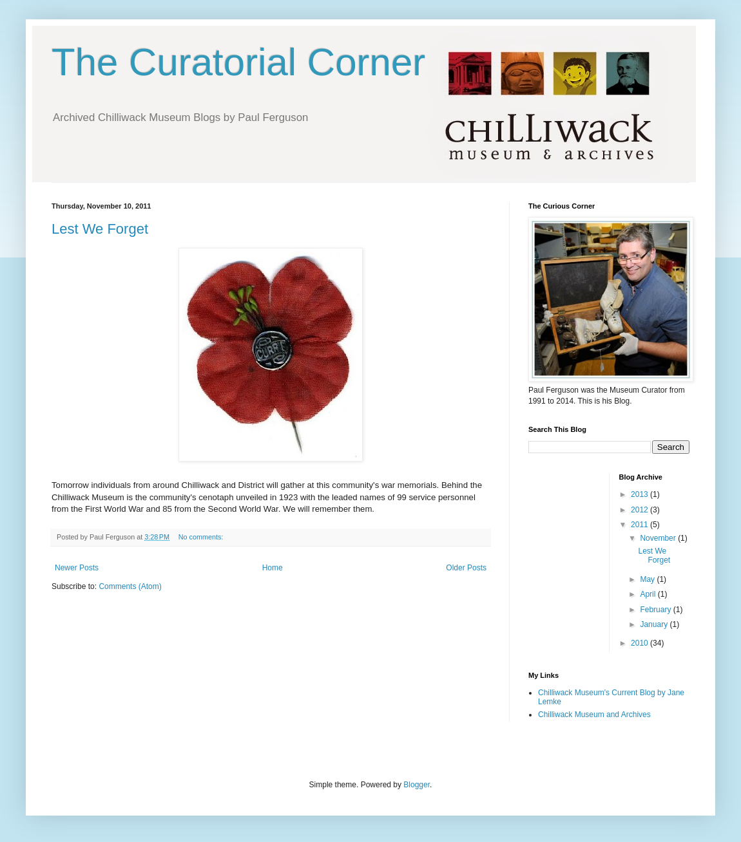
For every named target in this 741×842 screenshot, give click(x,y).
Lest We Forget (100, 229)
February (656, 609)
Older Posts (466, 567)
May (648, 579)
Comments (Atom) (130, 586)
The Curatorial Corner (238, 62)
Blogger (416, 784)
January (654, 624)
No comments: (202, 537)
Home (272, 567)
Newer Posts (77, 567)
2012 (640, 509)
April (648, 594)
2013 (640, 494)
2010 (640, 643)
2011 (640, 524)
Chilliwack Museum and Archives (594, 714)
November (659, 538)
